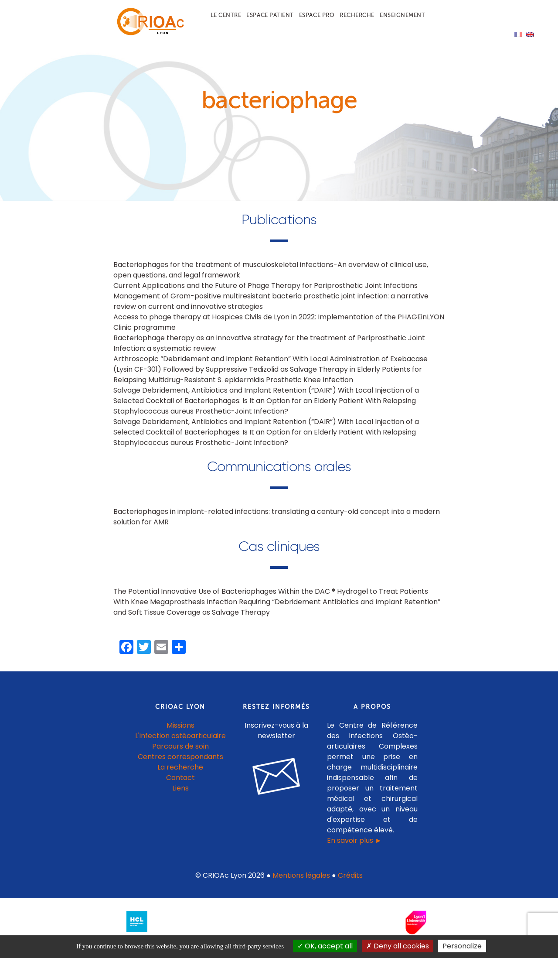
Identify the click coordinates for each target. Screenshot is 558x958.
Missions (180, 734)
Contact (180, 786)
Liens (180, 797)
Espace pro (316, 15)
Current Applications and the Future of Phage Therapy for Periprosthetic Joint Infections (265, 294)
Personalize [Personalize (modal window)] (462, 946)
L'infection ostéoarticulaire (180, 744)
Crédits (350, 884)
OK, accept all (325, 946)
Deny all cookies (397, 946)
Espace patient (269, 15)
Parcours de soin (180, 755)
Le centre (226, 15)
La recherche (180, 776)
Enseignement (402, 15)
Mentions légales (301, 884)
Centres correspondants (180, 765)
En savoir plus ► (354, 849)
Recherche (357, 15)
